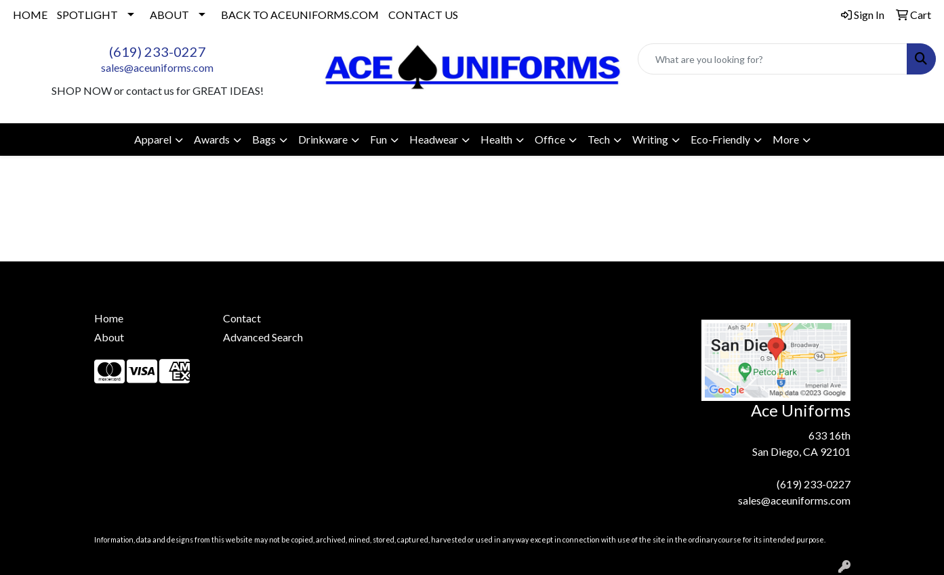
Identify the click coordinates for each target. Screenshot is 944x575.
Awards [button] (212, 139)
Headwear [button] (433, 139)
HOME (30, 14)
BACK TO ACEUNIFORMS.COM (300, 14)
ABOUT (169, 14)
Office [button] (550, 139)
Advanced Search (263, 337)
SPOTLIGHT (87, 14)
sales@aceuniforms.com (157, 67)
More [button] (786, 139)
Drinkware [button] (323, 139)
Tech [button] (599, 139)
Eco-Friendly (720, 139)
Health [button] (496, 139)
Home (108, 318)
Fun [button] (378, 139)
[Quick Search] (772, 58)
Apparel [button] (152, 139)
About (109, 337)
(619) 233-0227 (157, 51)
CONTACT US (423, 14)
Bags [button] (264, 139)
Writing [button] (650, 139)
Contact (242, 318)
